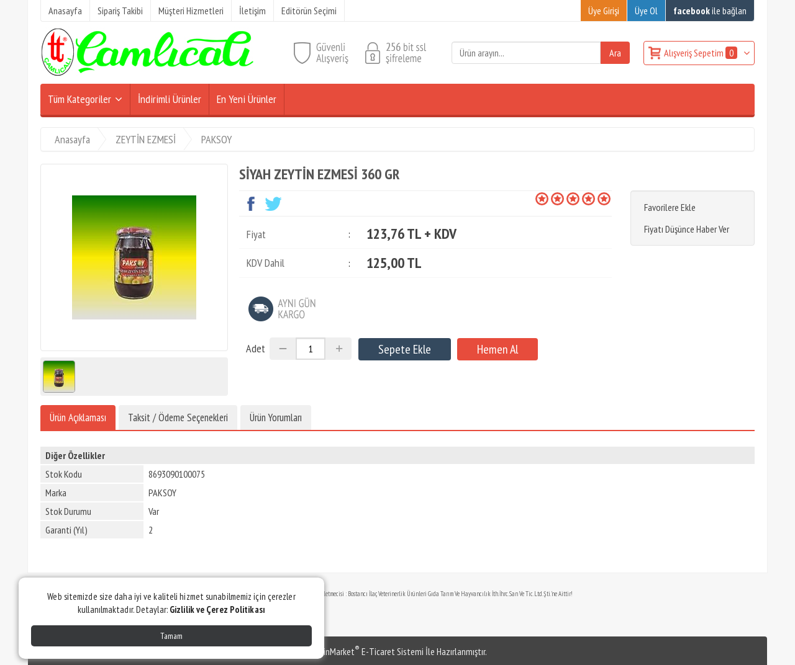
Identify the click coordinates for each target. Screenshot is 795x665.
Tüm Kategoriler (79, 99)
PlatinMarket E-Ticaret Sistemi (366, 651)
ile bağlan (710, 10)
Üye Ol (646, 10)
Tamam (171, 635)
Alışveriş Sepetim (701, 53)
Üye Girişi (603, 10)
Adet (255, 348)
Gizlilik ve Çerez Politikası (217, 609)
